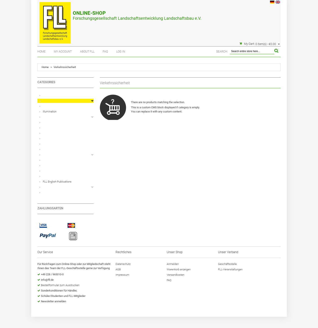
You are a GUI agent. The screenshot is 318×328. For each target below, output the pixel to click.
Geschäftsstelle (227, 264)
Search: (222, 51)
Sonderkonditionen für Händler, (59, 290)
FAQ (105, 51)
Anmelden (173, 264)
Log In (120, 51)
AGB (118, 269)
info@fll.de (47, 279)
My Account (63, 51)
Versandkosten (175, 274)
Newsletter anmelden (53, 301)
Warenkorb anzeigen (179, 269)
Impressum (122, 274)
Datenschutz (123, 264)
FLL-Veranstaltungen (230, 269)
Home (41, 51)
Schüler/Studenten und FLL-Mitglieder (63, 296)
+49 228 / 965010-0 (52, 274)
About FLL (87, 51)
